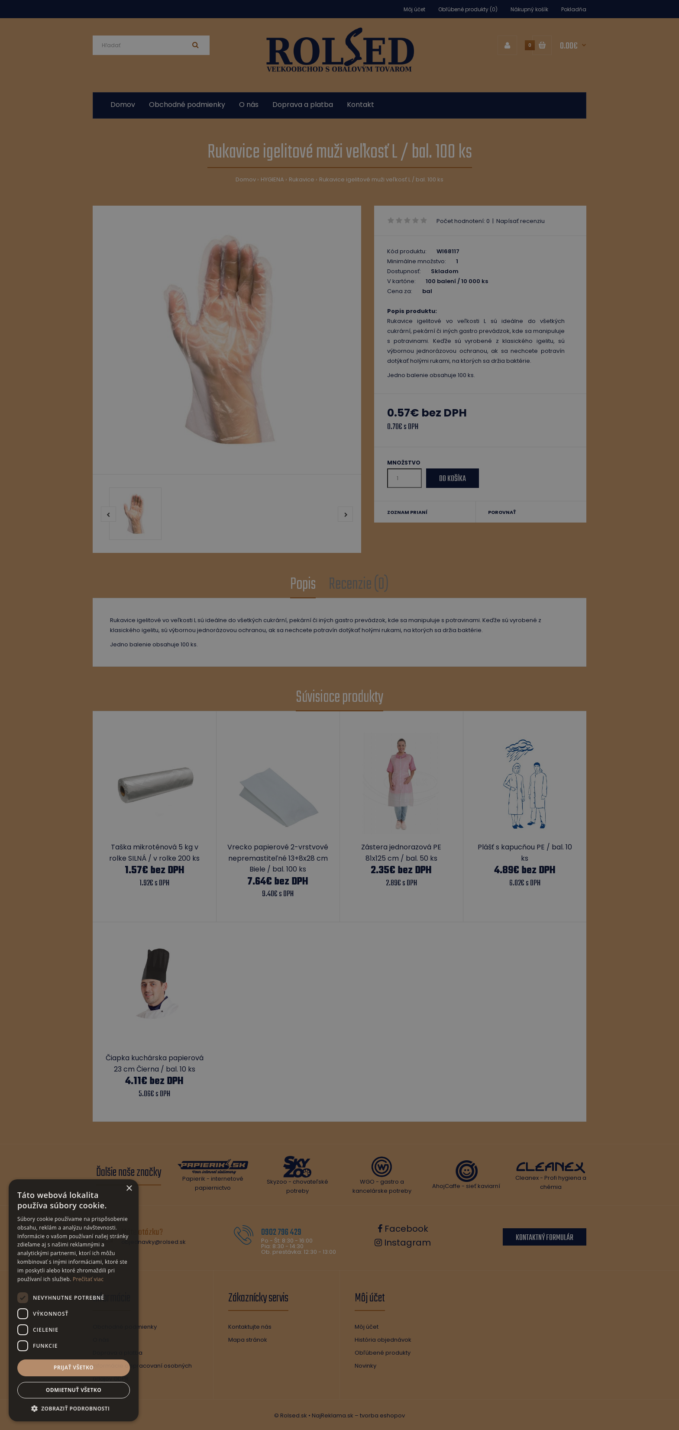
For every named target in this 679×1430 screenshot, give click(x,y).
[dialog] (339, 715)
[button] (73, 1408)
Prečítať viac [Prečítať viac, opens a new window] (88, 1279)
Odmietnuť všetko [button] (73, 1390)
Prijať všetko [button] (74, 1367)
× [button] (129, 1188)
